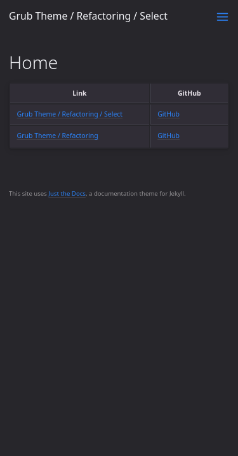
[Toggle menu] (222, 17)
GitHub (168, 114)
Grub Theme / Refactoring (57, 135)
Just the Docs (67, 193)
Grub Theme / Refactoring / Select (88, 16)
